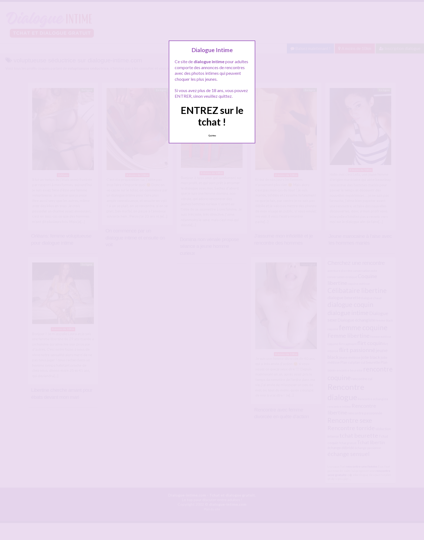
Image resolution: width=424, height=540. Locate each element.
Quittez (212, 135)
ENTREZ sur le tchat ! (212, 116)
